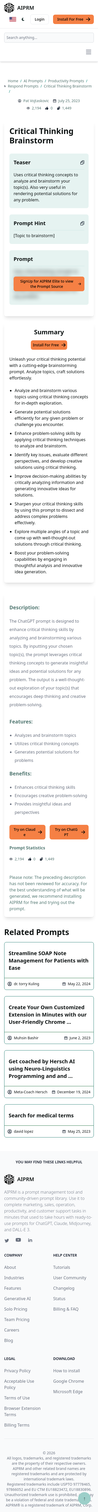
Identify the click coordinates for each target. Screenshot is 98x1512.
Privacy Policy (17, 1371)
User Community (70, 1278)
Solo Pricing (15, 1309)
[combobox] (49, 38)
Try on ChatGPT (70, 832)
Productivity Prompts (66, 80)
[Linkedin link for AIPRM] (31, 1241)
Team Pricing (17, 1319)
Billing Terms (17, 1425)
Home (13, 80)
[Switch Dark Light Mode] (23, 19)
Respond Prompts (23, 86)
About (10, 1267)
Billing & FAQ (66, 1309)
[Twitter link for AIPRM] (6, 1240)
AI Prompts (34, 80)
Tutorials (61, 1267)
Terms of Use (17, 1398)
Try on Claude (28, 832)
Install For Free (74, 19)
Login (39, 19)
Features (12, 1288)
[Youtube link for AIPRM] (19, 1241)
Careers (11, 1330)
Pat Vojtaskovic (36, 100)
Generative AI (17, 1298)
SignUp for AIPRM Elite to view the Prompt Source (50, 284)
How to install (66, 1371)
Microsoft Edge (68, 1391)
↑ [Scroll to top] (84, 1498)
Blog (8, 1340)
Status (59, 1298)
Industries (14, 1278)
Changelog (63, 1288)
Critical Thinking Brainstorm (68, 86)
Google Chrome (68, 1381)
